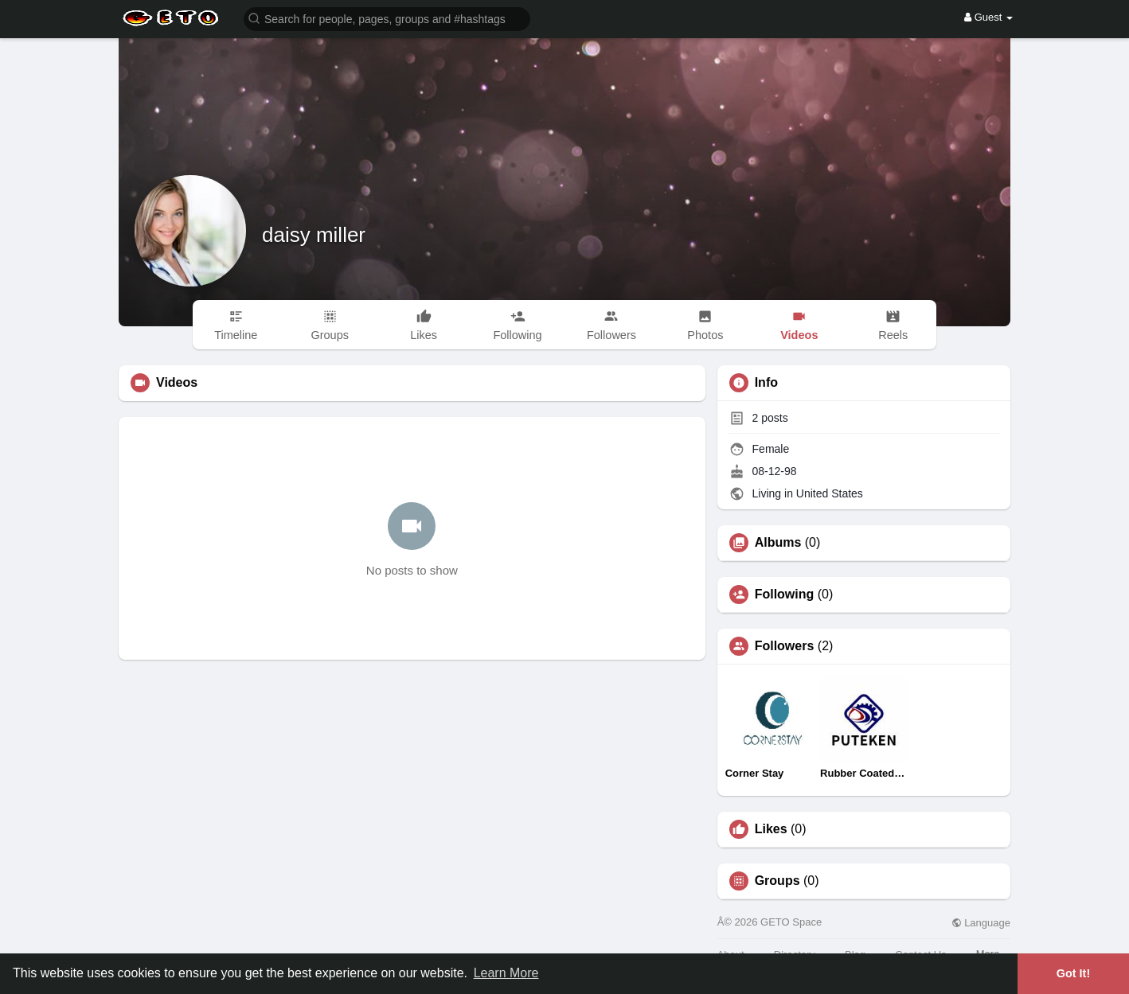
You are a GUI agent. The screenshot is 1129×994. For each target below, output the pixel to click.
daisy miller (313, 235)
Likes (771, 829)
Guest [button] (988, 17)
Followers (785, 646)
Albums (778, 542)
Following (785, 594)
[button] (387, 18)
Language (980, 923)
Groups (777, 881)
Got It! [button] (1073, 973)
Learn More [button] (506, 973)
